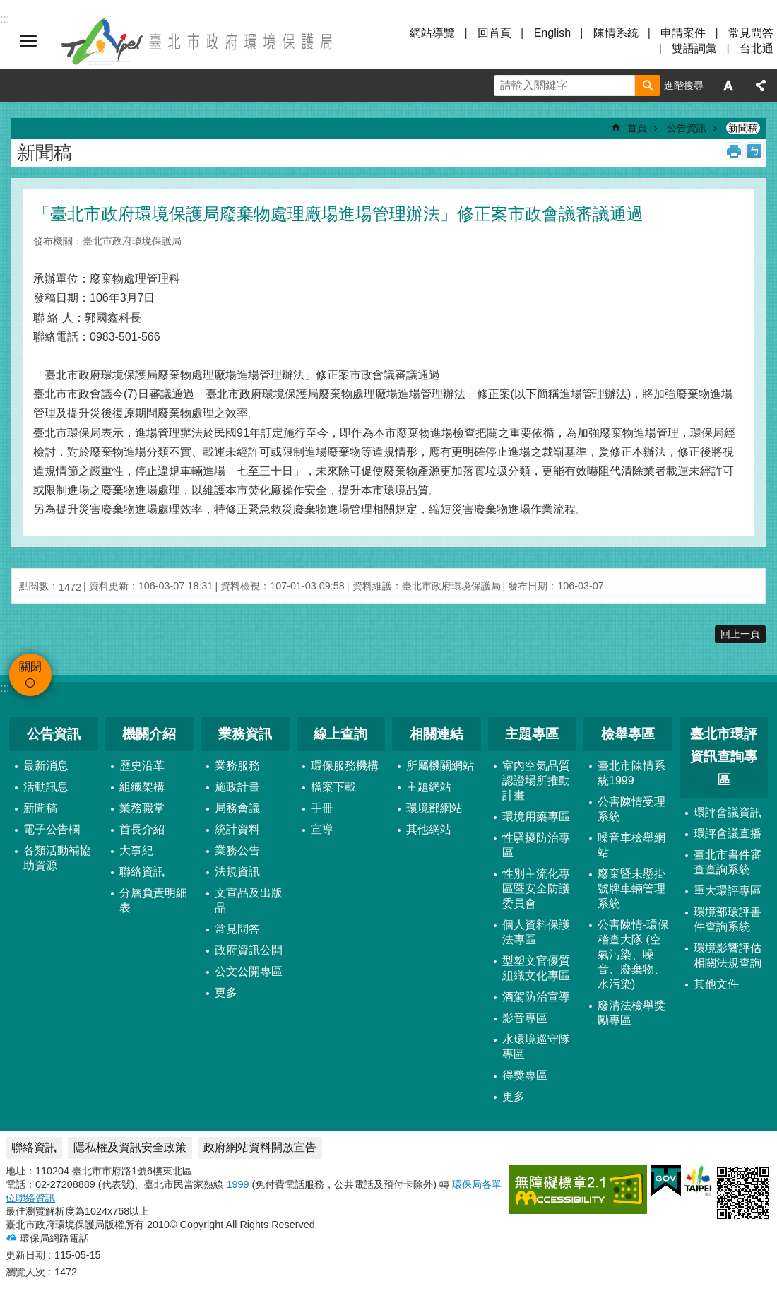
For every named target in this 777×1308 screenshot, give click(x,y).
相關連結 (436, 733)
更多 (226, 992)
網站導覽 (432, 33)
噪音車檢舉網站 (631, 845)
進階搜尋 (684, 85)
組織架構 (142, 787)
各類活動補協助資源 (57, 857)
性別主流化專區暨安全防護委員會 (536, 888)
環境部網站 (434, 808)
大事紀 (136, 850)
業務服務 (237, 766)
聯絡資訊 (142, 872)
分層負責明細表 (153, 900)
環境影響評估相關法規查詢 (727, 955)
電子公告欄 (51, 829)
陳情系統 (616, 33)
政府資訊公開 (249, 950)
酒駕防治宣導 (536, 997)
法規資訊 (237, 872)
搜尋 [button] (647, 85)
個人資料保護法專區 (536, 932)
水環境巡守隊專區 (536, 1046)
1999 (237, 1184)
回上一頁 (740, 634)
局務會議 (237, 808)
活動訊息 (46, 787)
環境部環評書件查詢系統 (727, 919)
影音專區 (524, 1018)
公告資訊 (686, 128)
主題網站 (428, 787)
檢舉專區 (628, 733)
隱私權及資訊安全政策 (129, 1147)
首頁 (637, 128)
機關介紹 (149, 733)
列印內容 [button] (734, 151)
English (552, 33)
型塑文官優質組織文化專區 (536, 968)
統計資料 (237, 829)
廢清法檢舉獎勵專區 (631, 1012)
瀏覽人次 (25, 1272)
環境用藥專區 (536, 817)
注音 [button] (754, 151)
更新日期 (25, 1255)
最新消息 (46, 766)
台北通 (756, 48)
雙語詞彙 (694, 48)
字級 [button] (728, 85)
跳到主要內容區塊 (7, 7)
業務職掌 (142, 808)
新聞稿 (743, 128)
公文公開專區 (249, 971)
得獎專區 (524, 1075)
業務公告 (237, 850)
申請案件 (683, 33)
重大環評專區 (727, 891)
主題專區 (532, 733)
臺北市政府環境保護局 (198, 41)
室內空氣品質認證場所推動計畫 (536, 780)
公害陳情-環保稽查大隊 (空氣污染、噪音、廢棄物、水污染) (633, 954)
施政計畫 (237, 787)
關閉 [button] (28, 41)
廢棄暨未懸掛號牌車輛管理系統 (631, 888)
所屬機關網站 (440, 766)
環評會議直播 (727, 833)
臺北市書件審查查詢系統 (727, 862)
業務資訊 (245, 733)
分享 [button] (761, 85)
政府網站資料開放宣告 (259, 1147)
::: (4, 688)
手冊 (322, 808)
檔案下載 (333, 787)
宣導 (322, 829)
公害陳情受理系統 (631, 809)
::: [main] (15, 113)
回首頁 (494, 33)
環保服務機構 (345, 766)
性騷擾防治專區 (536, 845)
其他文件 (716, 984)
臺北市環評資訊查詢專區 (723, 756)
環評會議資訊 (727, 812)
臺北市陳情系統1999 (631, 773)
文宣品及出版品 (249, 900)
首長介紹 (142, 829)
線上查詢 (340, 733)
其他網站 (428, 829)
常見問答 (750, 33)
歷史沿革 (142, 766)
